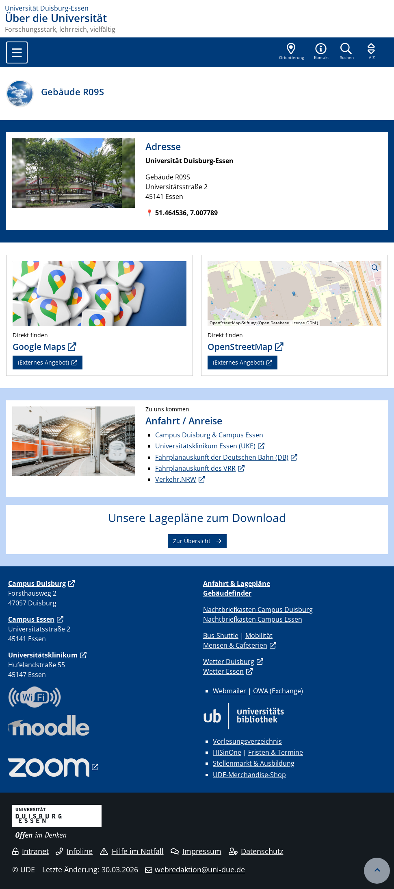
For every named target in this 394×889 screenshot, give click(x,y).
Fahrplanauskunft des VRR (195, 468)
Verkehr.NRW (175, 479)
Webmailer (229, 690)
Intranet (30, 851)
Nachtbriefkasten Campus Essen (252, 619)
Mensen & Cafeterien (235, 645)
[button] (321, 52)
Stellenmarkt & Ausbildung (253, 763)
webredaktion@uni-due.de (200, 869)
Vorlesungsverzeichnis (247, 741)
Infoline (74, 851)
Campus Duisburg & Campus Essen (209, 434)
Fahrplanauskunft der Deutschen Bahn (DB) (221, 457)
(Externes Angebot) (43, 362)
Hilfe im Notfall (132, 851)
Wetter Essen (223, 671)
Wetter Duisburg (228, 661)
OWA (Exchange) (278, 690)
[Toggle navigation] (17, 52)
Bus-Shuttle (220, 635)
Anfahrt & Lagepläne (236, 583)
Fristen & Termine (275, 752)
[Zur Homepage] (197, 8)
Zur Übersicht (191, 541)
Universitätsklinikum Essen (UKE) (205, 445)
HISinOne (227, 752)
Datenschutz (256, 851)
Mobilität (259, 635)
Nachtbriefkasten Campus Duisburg (258, 609)
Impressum (196, 851)
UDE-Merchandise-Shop (249, 774)
